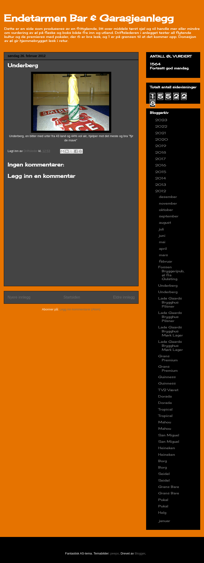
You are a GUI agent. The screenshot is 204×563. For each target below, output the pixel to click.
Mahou (164, 422)
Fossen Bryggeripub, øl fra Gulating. (171, 273)
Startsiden (71, 297)
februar (166, 261)
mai (163, 242)
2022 (161, 126)
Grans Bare (168, 487)
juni (163, 235)
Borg (162, 461)
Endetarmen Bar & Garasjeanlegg (89, 18)
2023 (161, 120)
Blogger (140, 553)
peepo (114, 553)
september (169, 216)
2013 (161, 185)
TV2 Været (168, 390)
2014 (161, 178)
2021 (161, 133)
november (168, 203)
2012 (161, 191)
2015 (161, 172)
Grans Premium (168, 358)
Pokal (163, 500)
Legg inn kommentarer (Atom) (80, 309)
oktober (166, 210)
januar (165, 521)
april (163, 248)
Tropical (165, 409)
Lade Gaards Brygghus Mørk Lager (170, 331)
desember (168, 197)
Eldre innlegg (124, 297)
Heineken (166, 448)
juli (162, 229)
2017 (161, 159)
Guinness (167, 377)
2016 (161, 165)
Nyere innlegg (19, 297)
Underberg (167, 285)
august (165, 222)
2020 (162, 139)
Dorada (165, 396)
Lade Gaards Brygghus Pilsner (170, 302)
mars (164, 255)
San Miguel (168, 435)
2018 (161, 152)
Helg (162, 512)
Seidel (164, 474)
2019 (161, 146)
